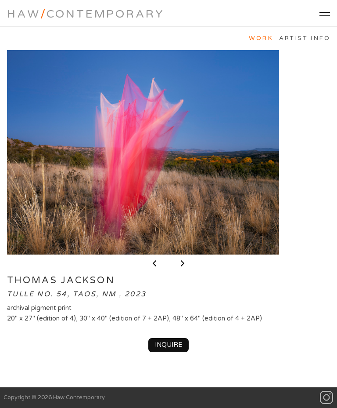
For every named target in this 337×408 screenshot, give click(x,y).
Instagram (326, 397)
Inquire (169, 345)
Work (261, 38)
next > (182, 263)
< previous (154, 263)
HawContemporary (85, 14)
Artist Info (304, 38)
